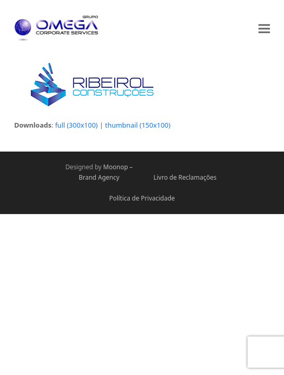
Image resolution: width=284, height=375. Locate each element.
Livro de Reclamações (184, 177)
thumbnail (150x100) (137, 125)
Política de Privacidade (142, 198)
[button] (264, 28)
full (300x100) (76, 125)
